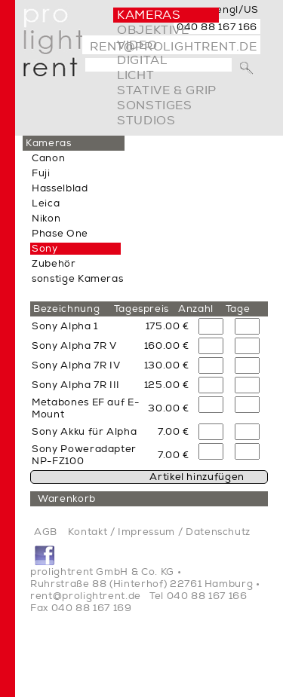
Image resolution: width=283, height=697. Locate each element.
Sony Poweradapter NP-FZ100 (84, 455)
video (137, 45)
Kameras (148, 15)
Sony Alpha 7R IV (76, 365)
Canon (48, 158)
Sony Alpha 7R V (74, 346)
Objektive (153, 30)
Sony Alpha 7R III (76, 385)
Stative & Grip (167, 90)
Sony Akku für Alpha (84, 432)
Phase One (60, 234)
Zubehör (54, 264)
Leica (46, 203)
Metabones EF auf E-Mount (85, 408)
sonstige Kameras (77, 279)
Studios (146, 120)
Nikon (46, 218)
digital (142, 60)
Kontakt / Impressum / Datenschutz (159, 532)
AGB (45, 532)
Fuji (41, 173)
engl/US (237, 10)
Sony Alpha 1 (65, 326)
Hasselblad (60, 188)
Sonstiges (154, 105)
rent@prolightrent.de (85, 596)
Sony (45, 249)
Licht (135, 75)
